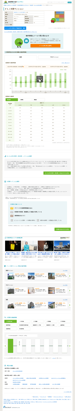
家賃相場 (40, 399)
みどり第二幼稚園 (56, 384)
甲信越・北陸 (13, 403)
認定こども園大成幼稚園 (44, 384)
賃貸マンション (24, 399)
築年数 (22, 99)
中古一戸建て (64, 399)
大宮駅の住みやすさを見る (62, 229)
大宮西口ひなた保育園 (43, 378)
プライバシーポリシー (58, 396)
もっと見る (65, 270)
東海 (17, 403)
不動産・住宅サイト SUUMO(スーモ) (10, 399)
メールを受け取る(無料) (45, 45)
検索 (70, 2)
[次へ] (70, 276)
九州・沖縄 (28, 403)
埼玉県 (31, 5)
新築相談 (22, 401)
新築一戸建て (58, 399)
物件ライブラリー (39, 401)
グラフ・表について (66, 62)
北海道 (5, 403)
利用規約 (50, 396)
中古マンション (53, 399)
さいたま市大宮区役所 (17, 371)
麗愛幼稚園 (24, 384)
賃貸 (19, 399)
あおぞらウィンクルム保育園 (19, 380)
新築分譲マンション (46, 399)
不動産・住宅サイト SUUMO (10, 5)
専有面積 (9, 99)
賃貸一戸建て (35, 399)
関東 (10, 403)
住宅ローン (33, 401)
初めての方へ (36, 396)
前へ (5, 346)
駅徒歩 (35, 99)
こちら (53, 358)
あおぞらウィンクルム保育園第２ (58, 378)
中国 (24, 403)
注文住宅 (5, 401)
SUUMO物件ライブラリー (23, 5)
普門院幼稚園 (33, 384)
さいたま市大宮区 (38, 5)
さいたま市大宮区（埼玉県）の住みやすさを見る (57, 173)
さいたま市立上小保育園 (18, 378)
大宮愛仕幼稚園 (16, 384)
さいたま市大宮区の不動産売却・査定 (15, 28)
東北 (7, 403)
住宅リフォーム (10, 401)
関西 (20, 403)
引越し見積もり (28, 401)
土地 (68, 399)
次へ (70, 346)
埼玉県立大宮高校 (17, 382)
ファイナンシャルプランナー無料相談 (50, 401)
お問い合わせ (68, 396)
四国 (22, 403)
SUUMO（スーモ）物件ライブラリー (14, 2)
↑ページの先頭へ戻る (67, 391)
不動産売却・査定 (17, 401)
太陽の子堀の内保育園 (31, 378)
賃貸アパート (29, 399)
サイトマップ (43, 396)
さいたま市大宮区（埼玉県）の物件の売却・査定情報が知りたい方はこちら (20, 31)
